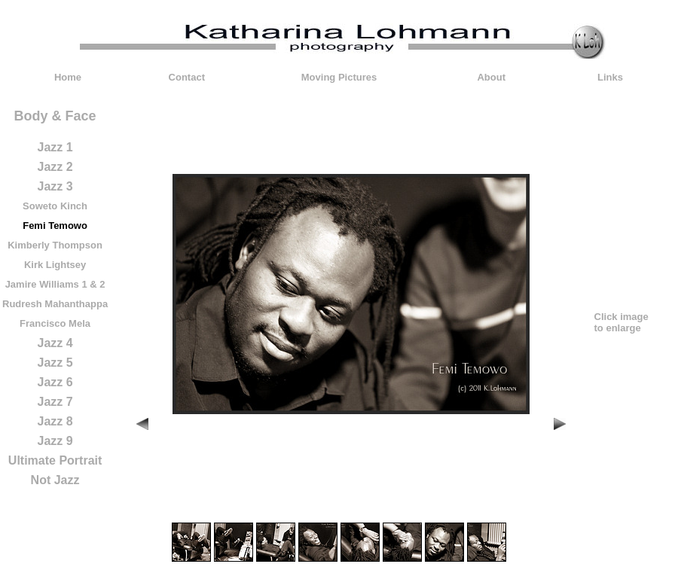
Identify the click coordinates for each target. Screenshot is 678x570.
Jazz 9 (54, 440)
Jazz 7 (54, 401)
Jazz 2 (54, 166)
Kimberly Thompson (55, 245)
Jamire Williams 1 (46, 284)
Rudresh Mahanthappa (55, 303)
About (491, 77)
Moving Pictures (339, 77)
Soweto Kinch (55, 206)
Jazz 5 (54, 362)
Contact (187, 77)
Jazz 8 (54, 421)
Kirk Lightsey (55, 264)
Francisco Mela (55, 323)
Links (610, 77)
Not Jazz (55, 480)
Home (67, 77)
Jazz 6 (54, 382)
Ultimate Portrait (55, 460)
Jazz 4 (54, 343)
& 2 (97, 284)
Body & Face (55, 115)
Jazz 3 (54, 186)
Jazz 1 (54, 147)
